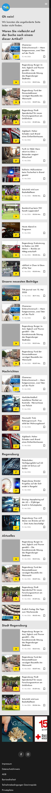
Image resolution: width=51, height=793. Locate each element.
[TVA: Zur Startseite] (6, 7)
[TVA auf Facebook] (21, 754)
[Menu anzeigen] (46, 4)
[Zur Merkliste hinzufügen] (44, 56)
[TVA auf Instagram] (28, 754)
